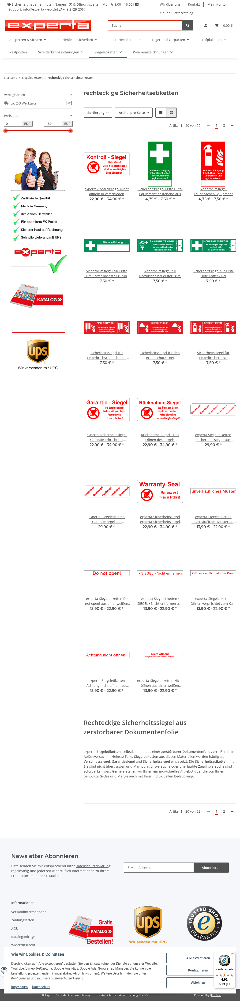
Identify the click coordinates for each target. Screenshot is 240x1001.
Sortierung (96, 112)
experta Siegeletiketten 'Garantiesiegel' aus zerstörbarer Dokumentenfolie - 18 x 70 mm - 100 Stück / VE (106, 519)
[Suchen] (145, 25)
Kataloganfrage (23, 936)
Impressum (19, 987)
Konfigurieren (198, 970)
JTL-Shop (215, 995)
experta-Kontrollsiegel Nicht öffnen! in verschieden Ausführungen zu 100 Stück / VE (106, 191)
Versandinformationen (29, 912)
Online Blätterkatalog (176, 13)
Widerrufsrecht (23, 945)
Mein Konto (216, 4)
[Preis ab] (13, 124)
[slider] (5, 131)
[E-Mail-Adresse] (159, 868)
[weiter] (232, 125)
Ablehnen (198, 982)
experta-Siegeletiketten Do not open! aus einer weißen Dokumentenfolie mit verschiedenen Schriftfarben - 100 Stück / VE (106, 601)
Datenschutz (41, 987)
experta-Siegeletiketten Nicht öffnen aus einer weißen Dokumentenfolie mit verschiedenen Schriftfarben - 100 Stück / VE (160, 683)
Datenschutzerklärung (93, 866)
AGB (14, 928)
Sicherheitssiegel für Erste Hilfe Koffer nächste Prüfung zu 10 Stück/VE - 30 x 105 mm (107, 273)
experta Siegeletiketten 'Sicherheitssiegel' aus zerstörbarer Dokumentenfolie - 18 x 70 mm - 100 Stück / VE (213, 437)
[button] (206, 25)
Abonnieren (211, 867)
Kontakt (194, 4)
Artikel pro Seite (132, 112)
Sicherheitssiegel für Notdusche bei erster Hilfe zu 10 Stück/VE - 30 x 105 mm (160, 273)
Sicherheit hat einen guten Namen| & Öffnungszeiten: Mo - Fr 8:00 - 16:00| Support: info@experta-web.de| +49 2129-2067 (73, 6)
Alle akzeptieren (198, 958)
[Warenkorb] (223, 25)
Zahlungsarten (22, 920)
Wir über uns (170, 4)
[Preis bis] (53, 124)
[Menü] (232, 955)
